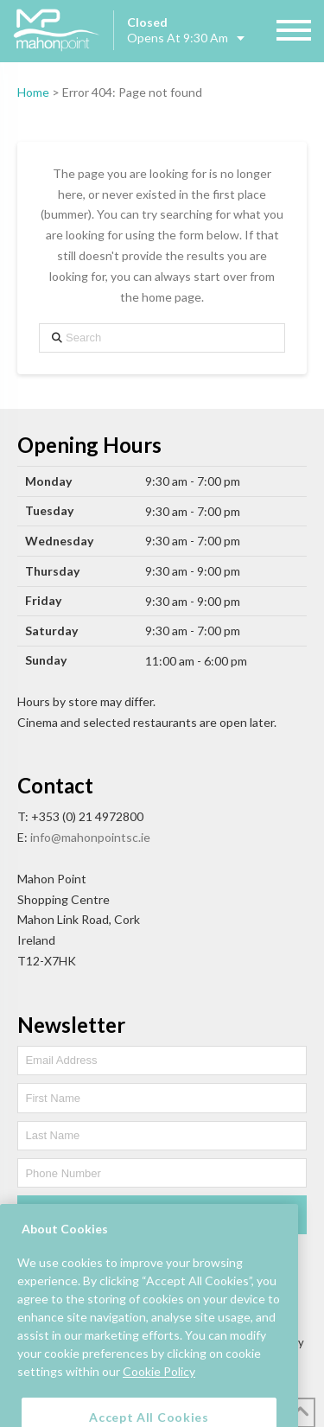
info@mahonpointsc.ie (90, 837)
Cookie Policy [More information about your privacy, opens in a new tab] (159, 1390)
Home (33, 92)
